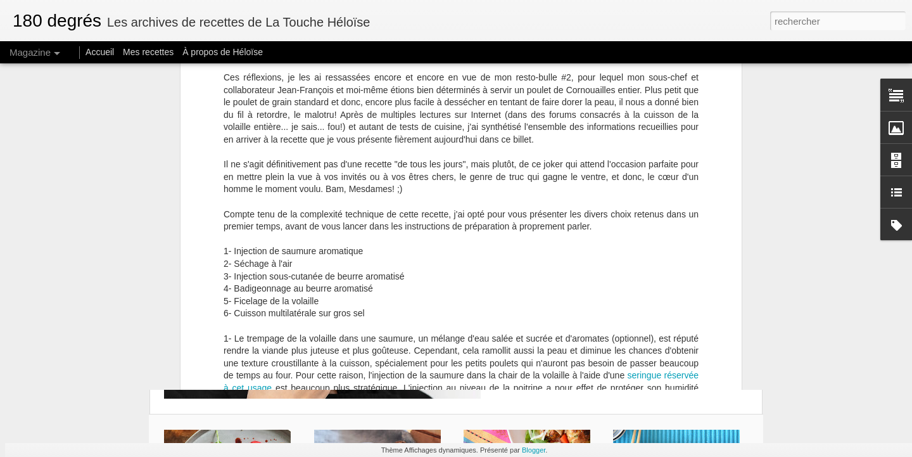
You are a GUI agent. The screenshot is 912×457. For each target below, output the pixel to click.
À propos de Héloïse (222, 52)
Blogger (533, 450)
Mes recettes (148, 52)
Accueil (100, 52)
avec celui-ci (657, 76)
